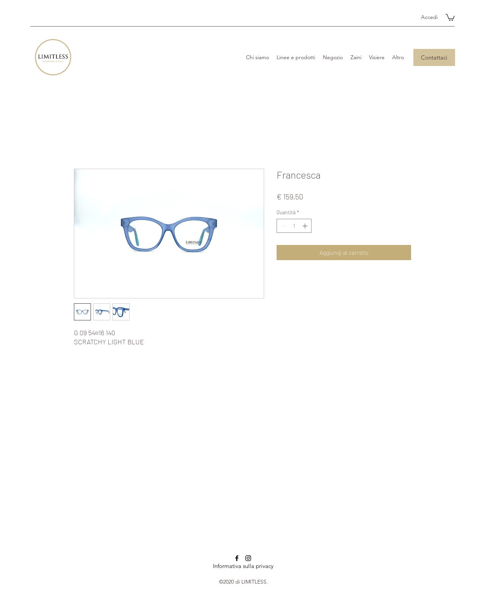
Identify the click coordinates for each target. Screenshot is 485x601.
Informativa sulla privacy (243, 566)
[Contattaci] (434, 57)
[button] (450, 17)
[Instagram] (248, 558)
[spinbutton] (294, 225)
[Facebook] (237, 558)
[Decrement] (282, 225)
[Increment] (305, 225)
